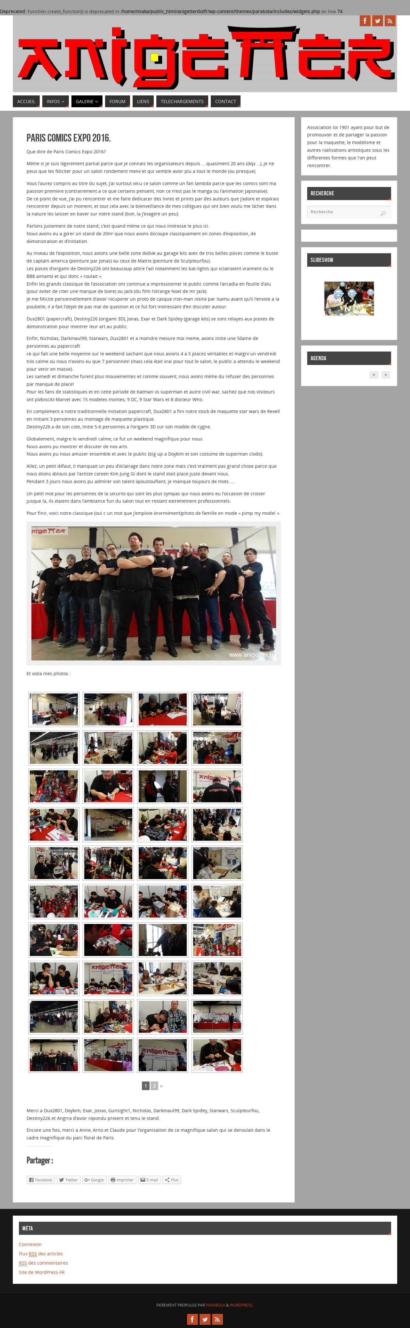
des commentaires (43, 1263)
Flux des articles (41, 1254)
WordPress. (242, 1305)
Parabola (215, 1305)
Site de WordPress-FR (42, 1272)
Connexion (30, 1244)
